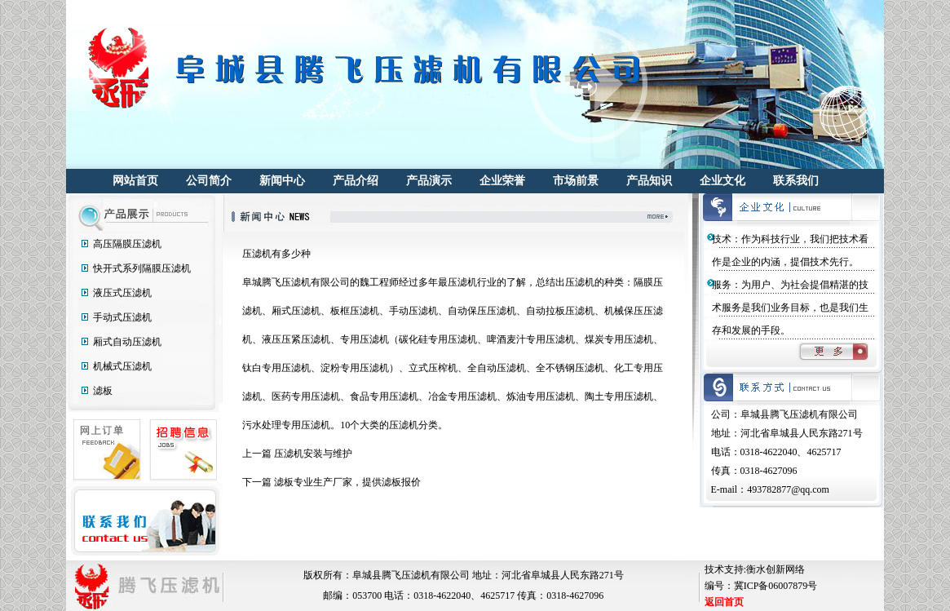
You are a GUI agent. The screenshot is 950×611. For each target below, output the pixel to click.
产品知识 (649, 181)
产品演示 (429, 181)
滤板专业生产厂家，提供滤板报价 (347, 482)
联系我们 (796, 181)
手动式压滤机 (122, 317)
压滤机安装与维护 (313, 453)
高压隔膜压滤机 (127, 244)
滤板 (103, 390)
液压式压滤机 (122, 293)
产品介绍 (355, 181)
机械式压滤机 (122, 366)
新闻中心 (282, 181)
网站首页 (135, 181)
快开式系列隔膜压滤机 (142, 268)
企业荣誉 (502, 181)
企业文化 (722, 181)
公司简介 (209, 181)
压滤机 (257, 253)
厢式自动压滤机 (127, 342)
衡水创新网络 (775, 569)
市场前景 (576, 181)
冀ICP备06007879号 (776, 585)
